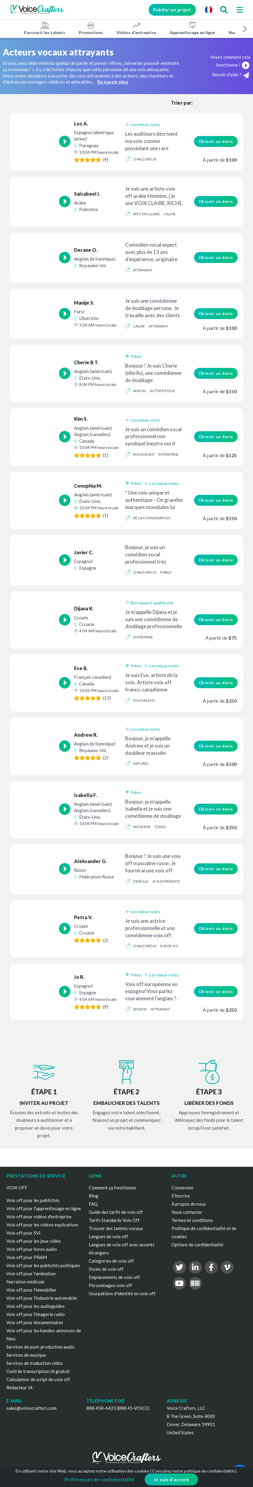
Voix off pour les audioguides (35, 1306)
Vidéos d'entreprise (136, 28)
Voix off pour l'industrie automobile (41, 1298)
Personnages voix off (110, 1285)
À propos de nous (188, 1204)
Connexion (182, 1187)
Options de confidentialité (197, 1244)
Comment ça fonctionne (112, 1187)
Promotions (91, 28)
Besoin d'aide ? (230, 75)
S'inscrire (180, 1195)
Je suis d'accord (171, 1479)
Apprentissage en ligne (192, 28)
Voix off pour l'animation (31, 1273)
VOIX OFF (16, 1187)
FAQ (93, 1204)
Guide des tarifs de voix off (116, 1212)
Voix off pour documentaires (34, 1322)
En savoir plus (112, 81)
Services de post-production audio (40, 1346)
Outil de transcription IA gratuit (38, 1371)
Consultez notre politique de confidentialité (193, 1470)
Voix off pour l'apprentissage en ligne (43, 1208)
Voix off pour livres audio (31, 1249)
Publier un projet (171, 9)
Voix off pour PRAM (26, 1257)
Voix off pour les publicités (33, 1200)
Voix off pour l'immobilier (31, 1289)
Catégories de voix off (111, 1261)
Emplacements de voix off (114, 1277)
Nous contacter (186, 1212)
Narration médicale (25, 1281)
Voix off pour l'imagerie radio (35, 1314)
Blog (93, 1195)
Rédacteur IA (19, 1387)
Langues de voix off (108, 1236)
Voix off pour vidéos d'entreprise (39, 1216)
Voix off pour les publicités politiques (43, 1265)
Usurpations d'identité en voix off (122, 1293)
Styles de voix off (106, 1269)
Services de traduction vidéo (34, 1363)
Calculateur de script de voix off (38, 1379)
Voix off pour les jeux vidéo (33, 1241)
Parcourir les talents (44, 28)
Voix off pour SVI (23, 1232)
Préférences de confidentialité (99, 1479)
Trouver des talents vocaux (116, 1228)
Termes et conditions (192, 1220)
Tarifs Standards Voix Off (114, 1220)
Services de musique (26, 1355)
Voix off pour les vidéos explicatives (42, 1224)
